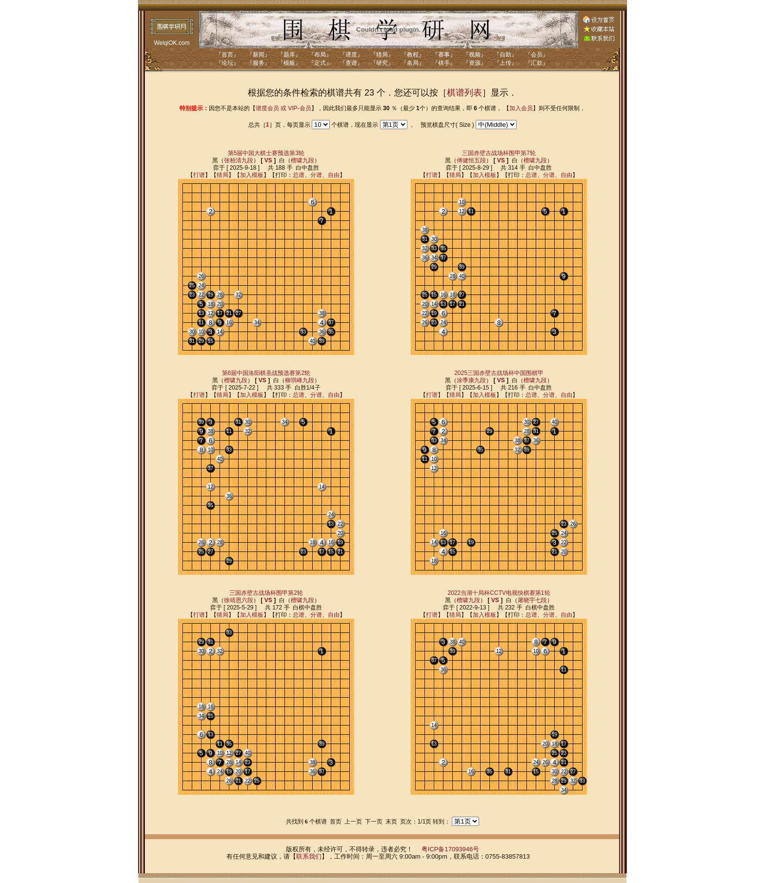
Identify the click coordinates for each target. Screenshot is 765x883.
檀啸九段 (302, 160)
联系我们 (309, 856)
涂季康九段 (471, 380)
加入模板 (251, 175)
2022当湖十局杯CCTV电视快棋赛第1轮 (498, 592)
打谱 (199, 175)
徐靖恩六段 (238, 600)
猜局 (222, 175)
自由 (334, 175)
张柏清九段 (238, 160)
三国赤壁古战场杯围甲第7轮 (499, 153)
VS (268, 160)
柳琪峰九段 (299, 380)
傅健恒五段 (471, 160)
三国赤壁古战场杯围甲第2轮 (266, 592)
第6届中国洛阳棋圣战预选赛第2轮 (266, 373)
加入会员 (521, 108)
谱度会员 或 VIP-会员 (283, 108)
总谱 (298, 175)
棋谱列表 (464, 93)
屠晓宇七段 (532, 600)
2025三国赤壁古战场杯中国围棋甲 (499, 373)
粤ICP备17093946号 (451, 849)
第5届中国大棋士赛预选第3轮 (266, 153)
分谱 (316, 175)
